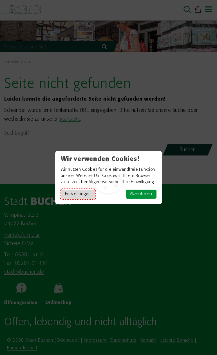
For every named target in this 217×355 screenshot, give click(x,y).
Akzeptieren (141, 194)
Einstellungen (78, 194)
